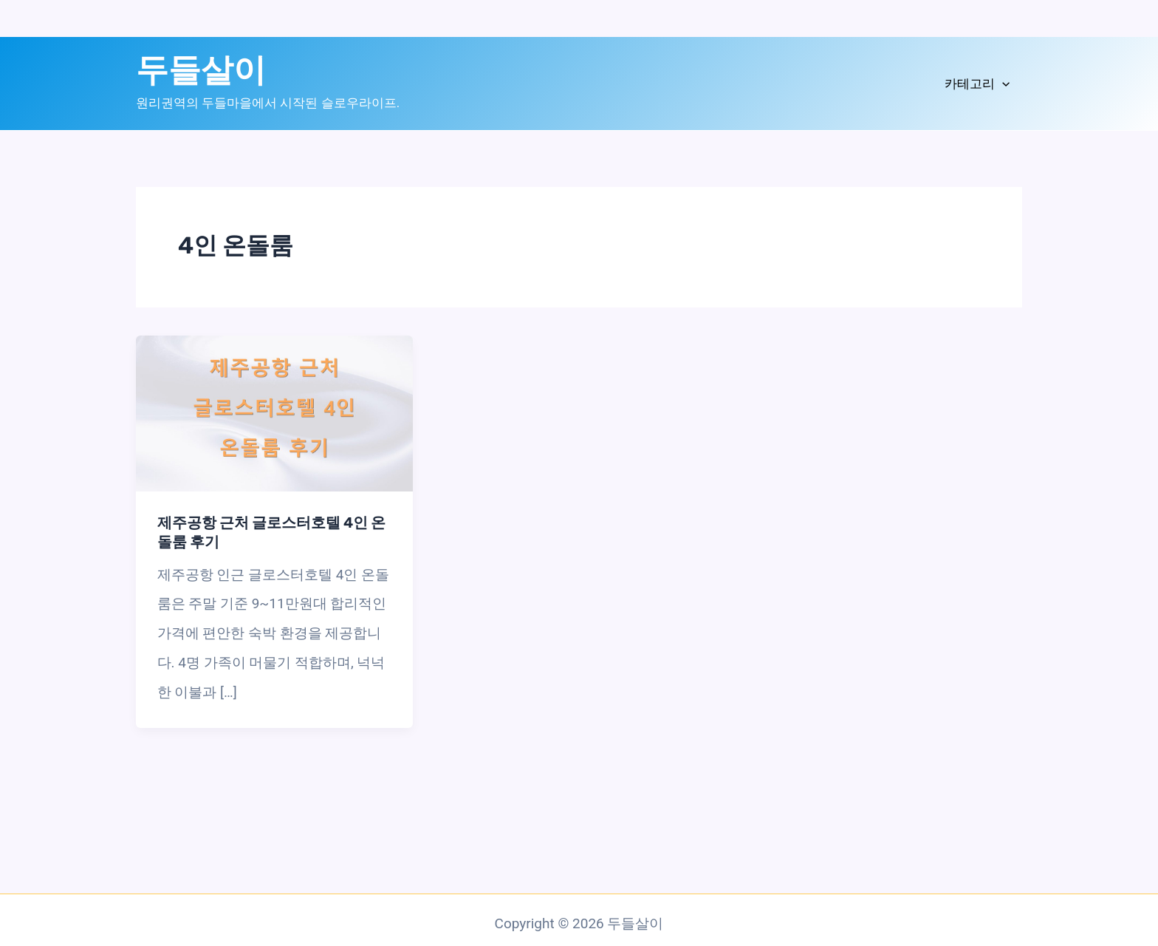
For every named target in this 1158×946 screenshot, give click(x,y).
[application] (1002, 84)
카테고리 (977, 84)
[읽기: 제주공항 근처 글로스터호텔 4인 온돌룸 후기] (274, 412)
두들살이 (201, 70)
